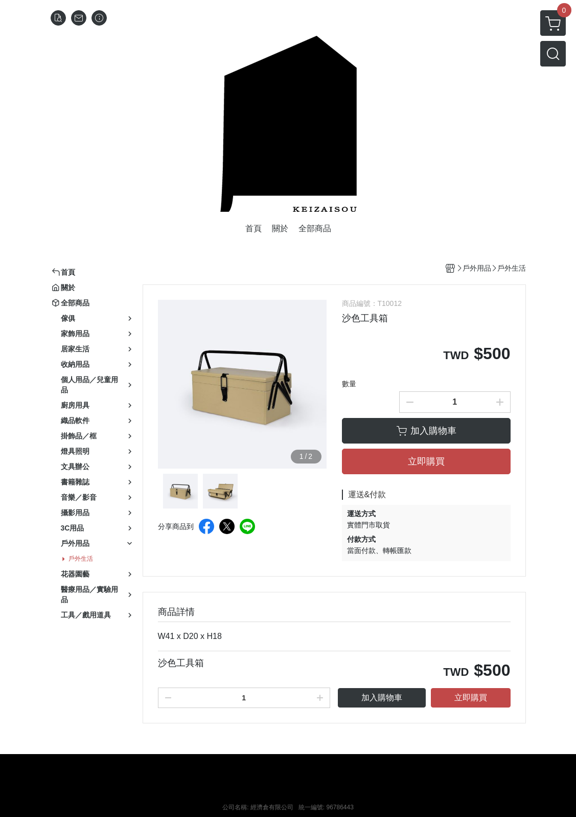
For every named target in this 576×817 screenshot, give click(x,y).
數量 (349, 384)
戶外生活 (80, 558)
